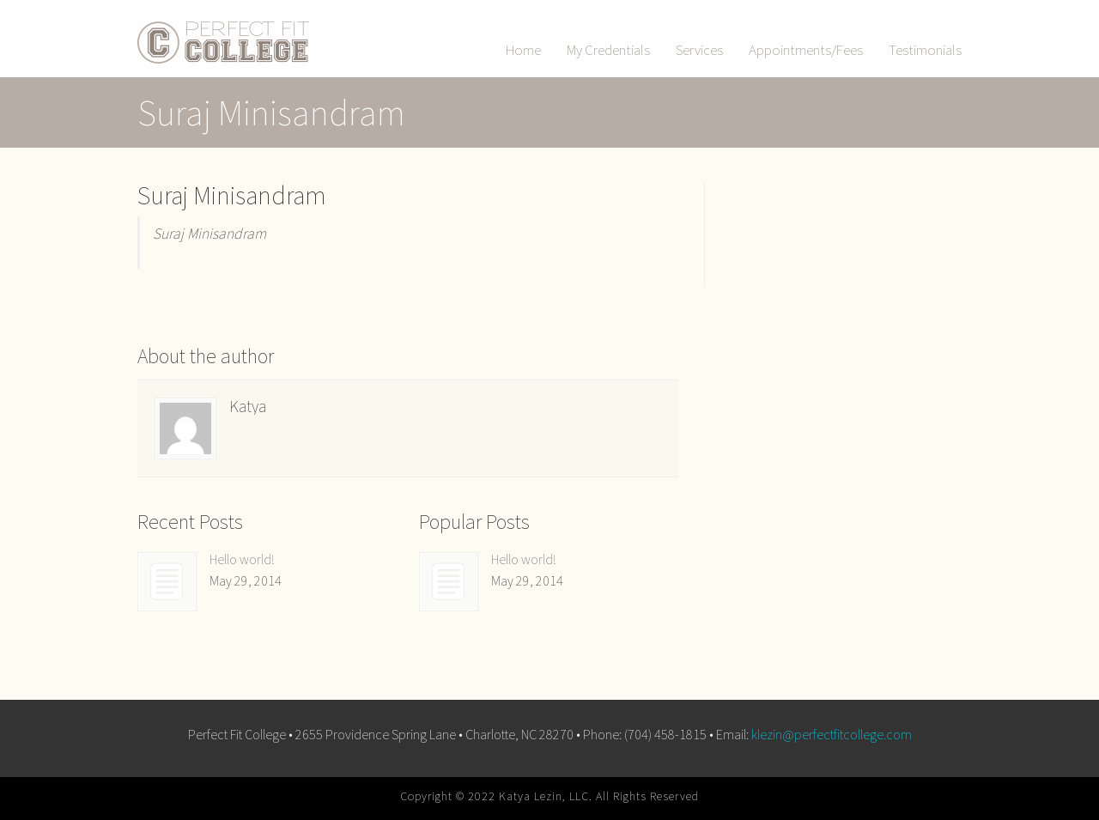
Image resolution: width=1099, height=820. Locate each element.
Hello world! (241, 559)
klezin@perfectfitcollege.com (831, 734)
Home (523, 49)
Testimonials (925, 49)
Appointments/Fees (806, 49)
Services (699, 49)
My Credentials (608, 49)
